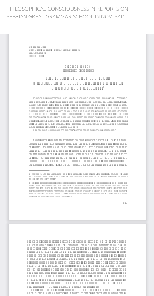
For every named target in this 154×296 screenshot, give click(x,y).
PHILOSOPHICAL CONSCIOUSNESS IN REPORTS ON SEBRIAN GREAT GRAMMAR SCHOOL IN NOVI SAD (67, 12)
